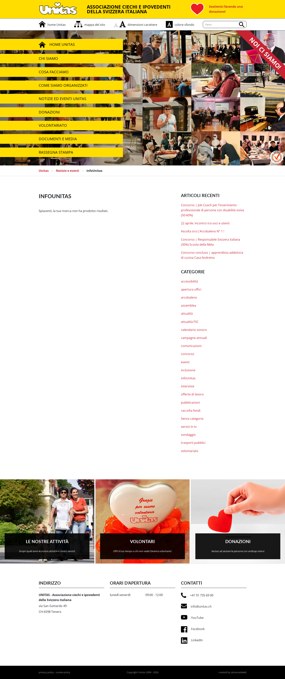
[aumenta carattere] (122, 24)
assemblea (188, 305)
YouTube (192, 617)
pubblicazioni (190, 402)
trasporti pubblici (193, 443)
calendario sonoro (194, 330)
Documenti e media (58, 138)
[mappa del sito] (89, 24)
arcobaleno (189, 297)
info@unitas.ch (196, 606)
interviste (187, 386)
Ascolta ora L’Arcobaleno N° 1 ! (202, 231)
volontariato (189, 451)
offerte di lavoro (192, 394)
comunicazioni (191, 346)
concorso (187, 354)
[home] (52, 24)
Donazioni (49, 112)
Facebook (198, 629)
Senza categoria (192, 419)
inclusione (188, 370)
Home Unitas (57, 44)
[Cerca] (224, 24)
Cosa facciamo (54, 71)
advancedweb (238, 672)
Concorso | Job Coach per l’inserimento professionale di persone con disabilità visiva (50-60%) (212, 210)
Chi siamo (48, 58)
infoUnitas (188, 378)
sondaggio (188, 435)
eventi (185, 362)
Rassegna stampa (56, 152)
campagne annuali (194, 338)
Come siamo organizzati (63, 85)
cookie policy (63, 672)
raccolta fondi (190, 410)
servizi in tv (189, 427)
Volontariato (53, 125)
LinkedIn (197, 640)
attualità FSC (190, 322)
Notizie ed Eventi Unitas (62, 98)
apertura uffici (191, 289)
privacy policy (46, 672)
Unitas (44, 171)
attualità (187, 313)
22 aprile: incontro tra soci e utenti (205, 223)
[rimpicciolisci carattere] (116, 24)
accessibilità (189, 281)
